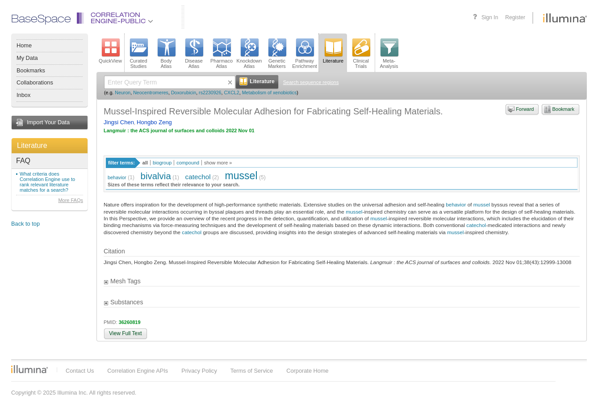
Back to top (25, 223)
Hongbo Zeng (154, 122)
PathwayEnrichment (304, 53)
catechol (198, 177)
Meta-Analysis (389, 53)
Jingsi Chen (119, 122)
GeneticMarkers (277, 53)
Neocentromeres (150, 92)
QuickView (110, 50)
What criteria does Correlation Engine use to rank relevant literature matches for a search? (47, 182)
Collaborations (35, 82)
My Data (27, 58)
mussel (241, 175)
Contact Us (80, 370)
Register (515, 17)
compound (187, 162)
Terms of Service (251, 370)
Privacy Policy (199, 370)
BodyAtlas (166, 53)
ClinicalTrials (361, 53)
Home (24, 45)
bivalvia (156, 176)
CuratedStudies (138, 53)
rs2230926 (210, 92)
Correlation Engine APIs (137, 370)
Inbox (23, 95)
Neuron (122, 92)
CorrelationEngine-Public (122, 19)
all (145, 162)
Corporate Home (307, 370)
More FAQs (70, 200)
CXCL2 (231, 92)
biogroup (162, 162)
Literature (32, 145)
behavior (117, 177)
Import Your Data (48, 122)
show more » (218, 162)
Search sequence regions (311, 82)
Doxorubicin (183, 92)
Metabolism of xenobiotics (269, 92)
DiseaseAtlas (194, 53)
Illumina (29, 369)
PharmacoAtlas (221, 53)
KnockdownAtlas (249, 53)
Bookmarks (31, 70)
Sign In (489, 17)
